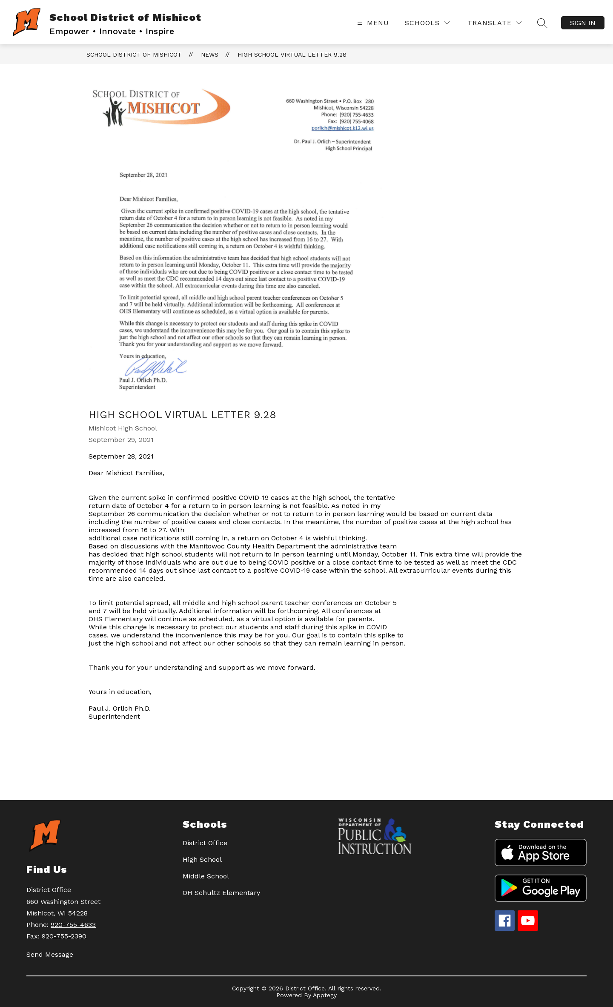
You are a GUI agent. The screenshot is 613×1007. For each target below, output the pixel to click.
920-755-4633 (73, 925)
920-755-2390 (64, 936)
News (209, 54)
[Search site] (542, 23)
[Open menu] (372, 22)
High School (202, 859)
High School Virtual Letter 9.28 (292, 54)
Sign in (583, 23)
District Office (205, 843)
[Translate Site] (494, 22)
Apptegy (325, 995)
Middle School (206, 876)
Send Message (49, 954)
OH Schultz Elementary (221, 893)
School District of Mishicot (134, 54)
